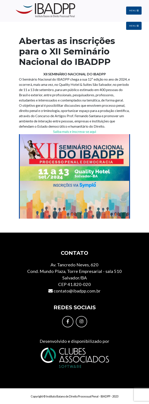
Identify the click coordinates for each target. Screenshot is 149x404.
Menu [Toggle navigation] (134, 10)
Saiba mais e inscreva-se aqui (74, 131)
